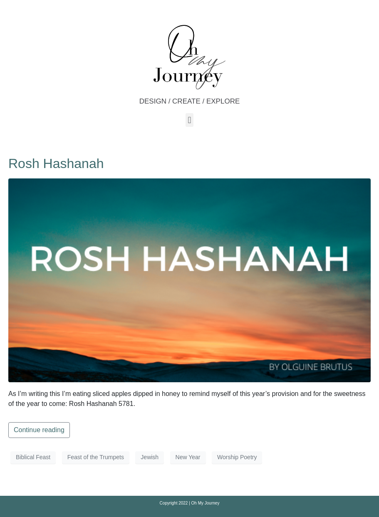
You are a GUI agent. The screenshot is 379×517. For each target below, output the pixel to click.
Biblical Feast (33, 457)
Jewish (150, 457)
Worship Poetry (237, 457)
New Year (188, 457)
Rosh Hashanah (56, 163)
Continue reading (39, 429)
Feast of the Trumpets (95, 457)
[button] (189, 120)
